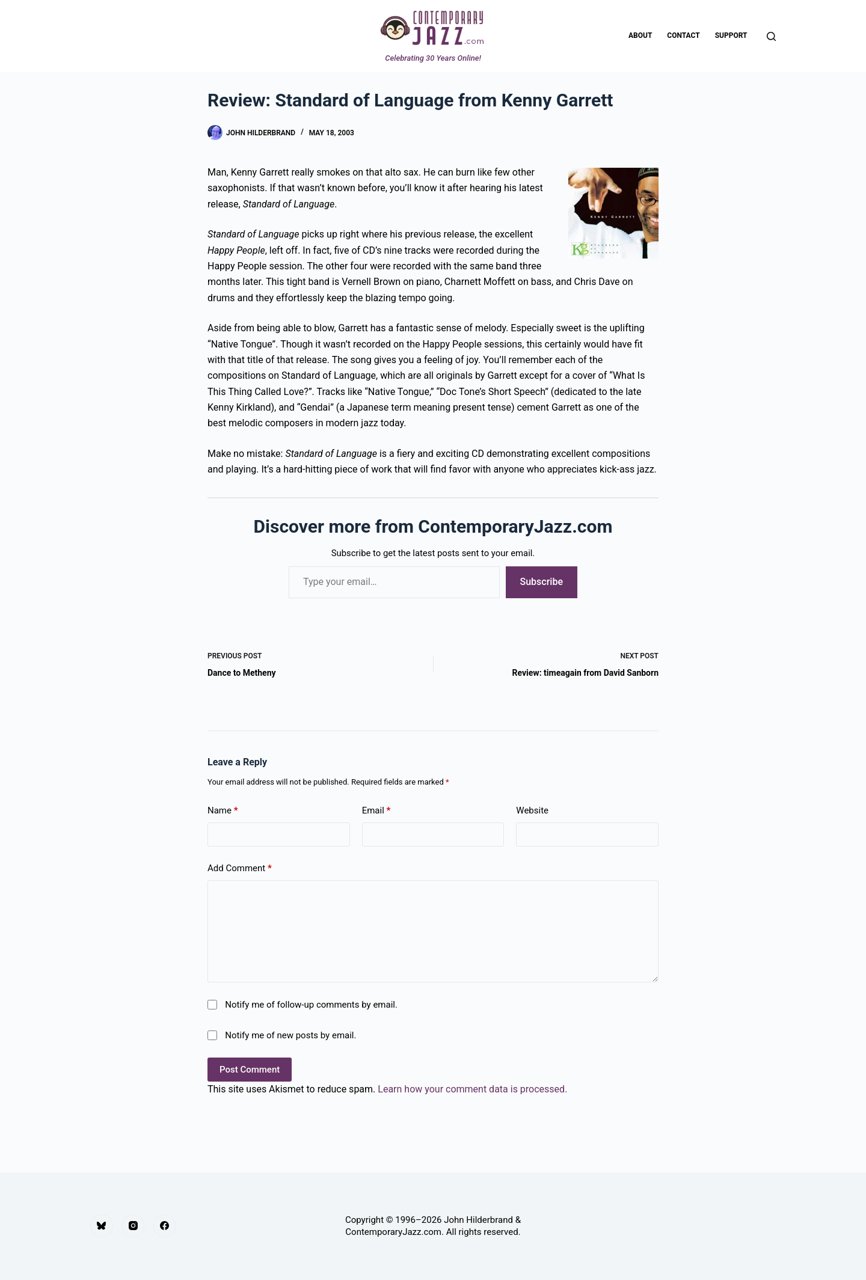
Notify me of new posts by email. (290, 1035)
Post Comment (250, 1069)
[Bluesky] (101, 1225)
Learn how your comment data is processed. (472, 1089)
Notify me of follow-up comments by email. (311, 1004)
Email (376, 810)
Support (731, 35)
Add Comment (239, 868)
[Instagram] (133, 1225)
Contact (683, 35)
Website (532, 810)
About (640, 35)
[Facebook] (164, 1225)
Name (222, 810)
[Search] (771, 36)
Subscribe (541, 581)
